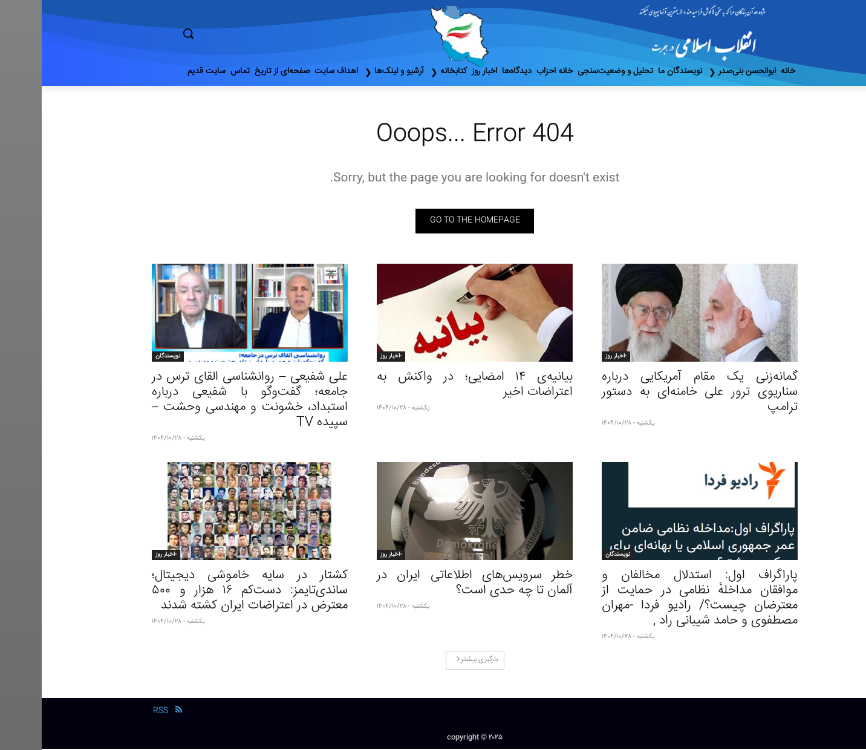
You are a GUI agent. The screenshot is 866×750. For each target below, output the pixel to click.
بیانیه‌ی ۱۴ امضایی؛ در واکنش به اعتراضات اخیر (433, 385)
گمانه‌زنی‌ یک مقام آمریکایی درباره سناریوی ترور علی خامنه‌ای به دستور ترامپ (658, 393)
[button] (239, 33)
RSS (118, 712)
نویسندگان (126, 357)
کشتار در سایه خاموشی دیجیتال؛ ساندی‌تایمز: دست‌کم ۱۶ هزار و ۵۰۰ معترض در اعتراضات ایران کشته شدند (208, 592)
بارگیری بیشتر (435, 661)
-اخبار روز (574, 357)
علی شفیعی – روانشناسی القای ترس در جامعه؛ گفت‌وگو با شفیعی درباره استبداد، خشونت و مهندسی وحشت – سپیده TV (208, 401)
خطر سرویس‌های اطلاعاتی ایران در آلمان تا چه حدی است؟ (433, 584)
